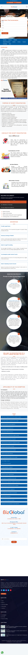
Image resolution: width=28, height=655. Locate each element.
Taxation (24, 41)
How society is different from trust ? (7, 431)
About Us (3, 602)
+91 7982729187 (17, 2)
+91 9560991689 (10, 2)
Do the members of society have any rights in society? (10, 435)
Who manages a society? (6, 460)
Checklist (15, 39)
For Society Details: (5, 201)
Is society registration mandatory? (7, 467)
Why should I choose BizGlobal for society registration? (10, 503)
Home (2, 11)
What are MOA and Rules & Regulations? (8, 489)
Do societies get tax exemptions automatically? (9, 492)
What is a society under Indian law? (7, 453)
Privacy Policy (4, 606)
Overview (4, 39)
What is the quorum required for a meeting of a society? (11, 442)
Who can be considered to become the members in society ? (11, 417)
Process (19, 41)
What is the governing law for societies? (8, 500)
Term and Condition (5, 604)
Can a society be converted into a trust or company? (10, 485)
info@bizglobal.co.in (14, 0)
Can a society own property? (6, 463)
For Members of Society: (7, 204)
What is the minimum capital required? (8, 474)
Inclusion (10, 39)
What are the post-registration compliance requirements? (11, 481)
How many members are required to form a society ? (10, 420)
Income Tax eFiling (5, 618)
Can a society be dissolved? (6, 496)
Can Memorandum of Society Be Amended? (9, 449)
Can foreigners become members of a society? (9, 470)
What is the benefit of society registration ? (8, 424)
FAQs (10, 43)
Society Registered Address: (7, 207)
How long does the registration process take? (9, 478)
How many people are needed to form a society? (9, 457)
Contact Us (3, 608)
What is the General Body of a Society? (8, 446)
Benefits (14, 41)
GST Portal (3, 616)
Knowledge (5, 43)
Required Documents (6, 41)
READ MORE (3, 593)
